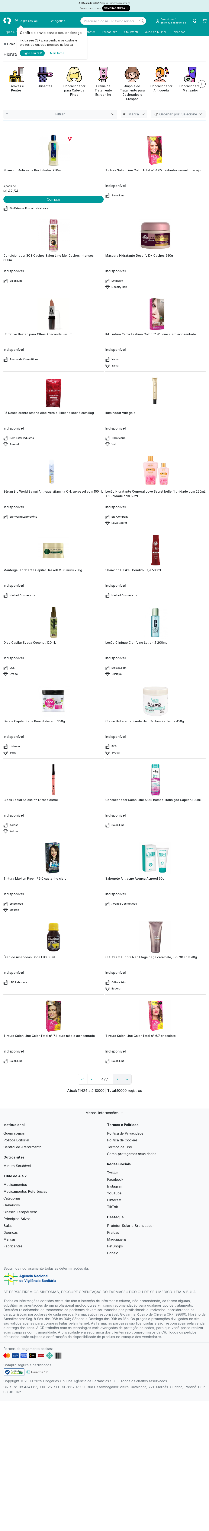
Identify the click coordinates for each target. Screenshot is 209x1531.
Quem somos (14, 1133)
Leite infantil (130, 32)
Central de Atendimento (22, 1147)
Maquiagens (116, 1239)
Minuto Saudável (17, 1166)
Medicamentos (15, 1184)
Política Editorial (16, 1140)
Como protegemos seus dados (131, 1154)
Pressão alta (109, 32)
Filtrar (60, 114)
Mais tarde (57, 53)
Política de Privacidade (125, 1133)
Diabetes (90, 32)
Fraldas (113, 1232)
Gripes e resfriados (16, 32)
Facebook (115, 1179)
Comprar (53, 199)
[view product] (54, 150)
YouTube (114, 1193)
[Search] (141, 21)
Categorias (11, 1198)
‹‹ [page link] (82, 1079)
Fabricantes (12, 1246)
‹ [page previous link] (91, 1079)
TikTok (112, 1207)
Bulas (7, 1225)
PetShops (115, 1246)
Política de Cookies (122, 1140)
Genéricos (178, 32)
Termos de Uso (119, 1147)
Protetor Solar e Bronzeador (130, 1225)
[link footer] (14, 1372)
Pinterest (114, 1200)
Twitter (112, 1172)
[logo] (7, 21)
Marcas (9, 1239)
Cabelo (112, 1253)
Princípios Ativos (16, 1219)
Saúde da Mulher (155, 32)
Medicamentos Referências (25, 1191)
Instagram (115, 1186)
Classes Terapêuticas (20, 1212)
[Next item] (202, 84)
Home (11, 44)
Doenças (10, 1232)
